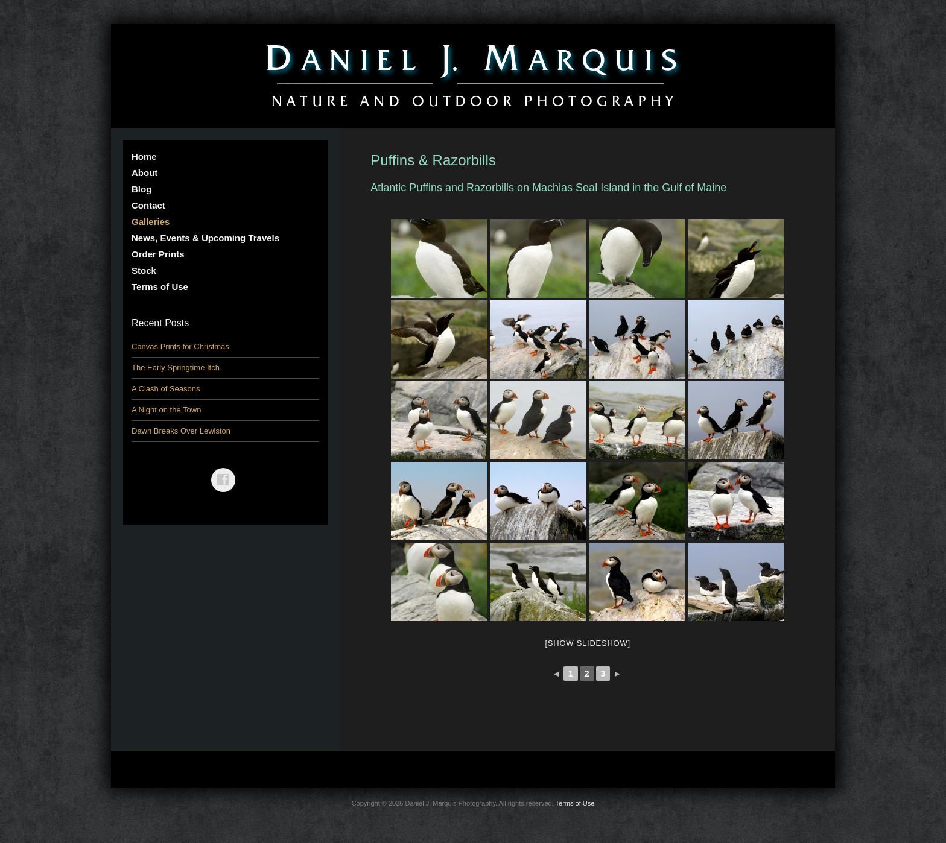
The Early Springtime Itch (176, 367)
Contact (148, 205)
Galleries (151, 221)
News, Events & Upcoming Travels (205, 238)
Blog (141, 189)
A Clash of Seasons (166, 388)
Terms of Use (160, 287)
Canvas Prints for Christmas (180, 346)
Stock (144, 270)
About (144, 173)
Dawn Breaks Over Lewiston (181, 430)
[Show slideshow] (587, 643)
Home (144, 156)
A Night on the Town (166, 409)
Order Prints (158, 254)
